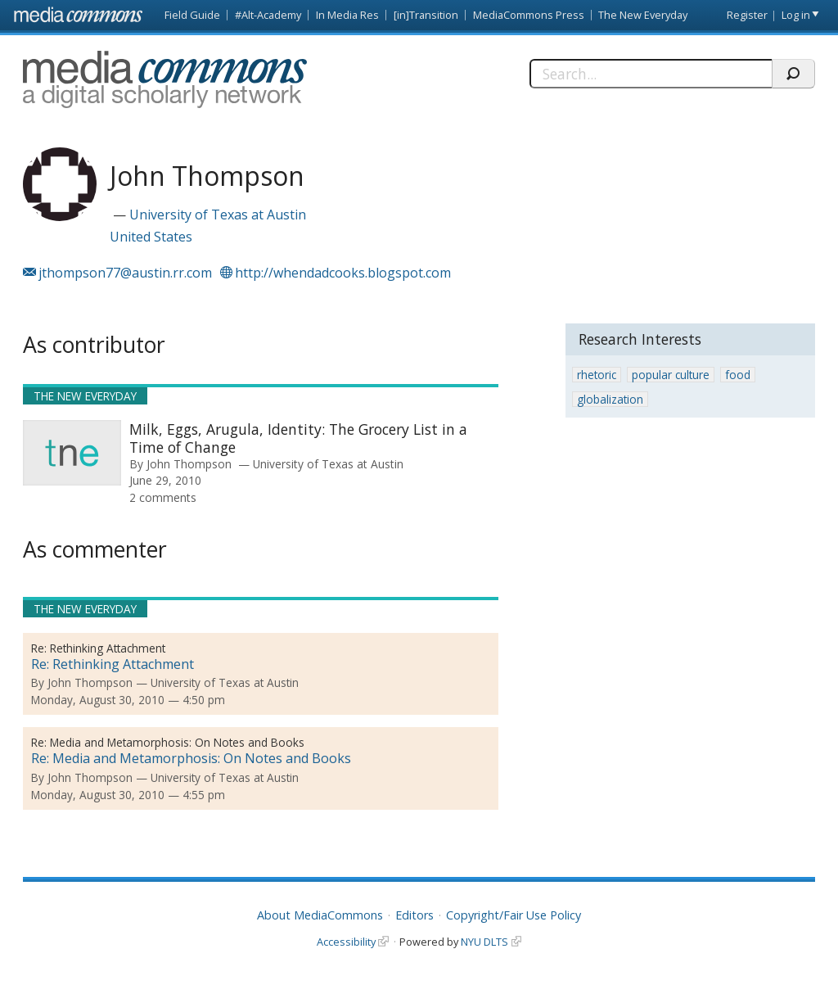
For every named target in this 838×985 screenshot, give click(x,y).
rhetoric (596, 374)
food (737, 374)
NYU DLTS (484, 941)
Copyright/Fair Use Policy (513, 915)
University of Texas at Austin (217, 215)
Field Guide (192, 14)
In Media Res (347, 14)
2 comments (162, 497)
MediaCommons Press (528, 14)
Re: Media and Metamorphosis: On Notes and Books (191, 758)
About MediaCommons (320, 915)
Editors (414, 915)
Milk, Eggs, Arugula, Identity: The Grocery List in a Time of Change (298, 438)
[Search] (650, 73)
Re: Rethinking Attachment (112, 664)
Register (747, 14)
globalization (610, 399)
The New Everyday (642, 14)
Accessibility (346, 941)
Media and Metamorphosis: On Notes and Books (177, 742)
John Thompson (189, 464)
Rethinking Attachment (107, 648)
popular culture (671, 374)
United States (151, 237)
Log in (796, 14)
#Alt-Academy (268, 14)
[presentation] (72, 453)
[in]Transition (426, 14)
